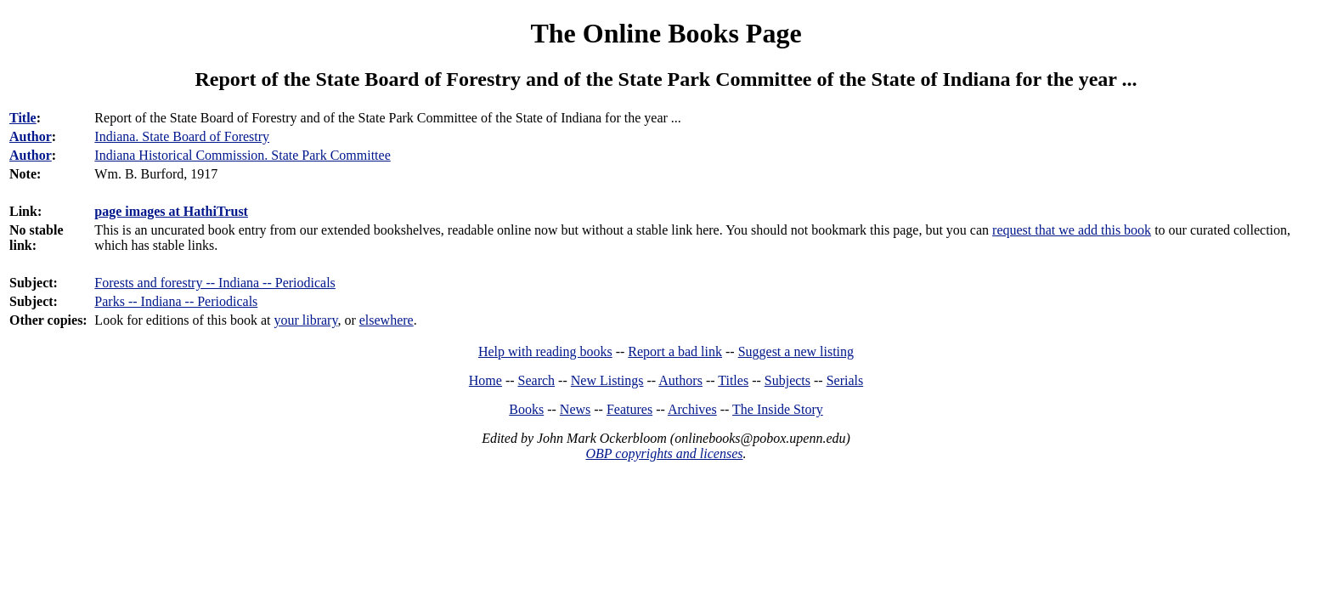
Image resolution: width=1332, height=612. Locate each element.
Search (537, 380)
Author (30, 136)
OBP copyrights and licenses (663, 453)
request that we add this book (1071, 230)
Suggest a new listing (796, 351)
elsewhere (386, 320)
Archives (692, 409)
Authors (680, 380)
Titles (733, 380)
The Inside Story (777, 409)
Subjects (787, 380)
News (575, 409)
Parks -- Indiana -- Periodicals (175, 301)
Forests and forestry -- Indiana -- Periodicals (214, 282)
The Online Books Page (665, 33)
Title (23, 117)
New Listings (607, 380)
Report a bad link (675, 351)
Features (629, 409)
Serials (845, 380)
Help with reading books (545, 351)
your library (305, 320)
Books (526, 409)
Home (485, 380)
